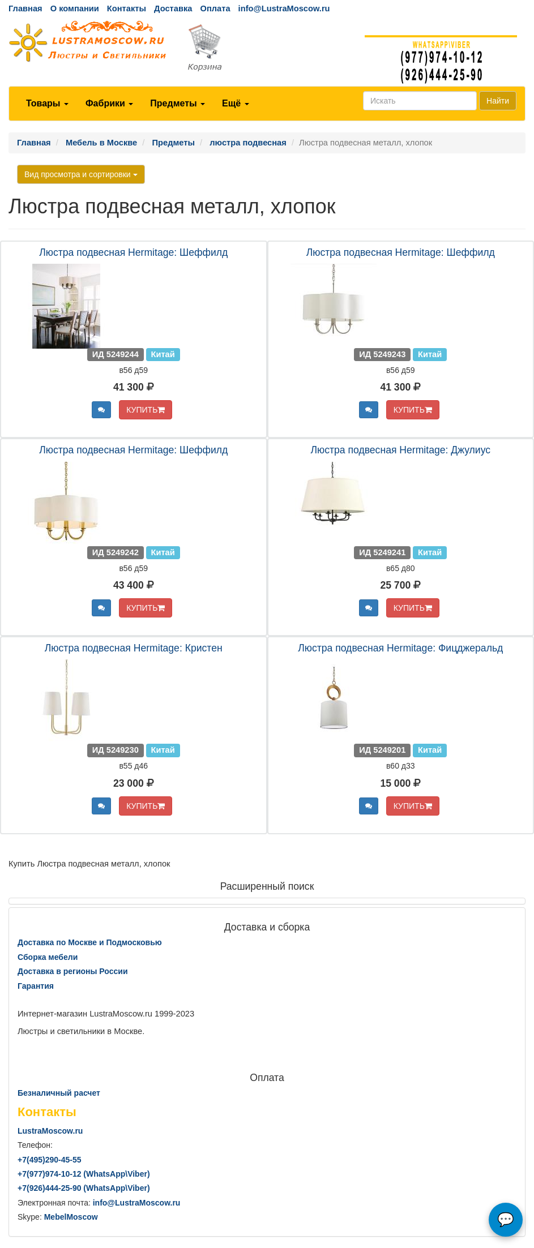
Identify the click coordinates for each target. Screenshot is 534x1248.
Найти (497, 100)
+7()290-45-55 (49, 1159)
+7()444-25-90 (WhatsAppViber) (84, 1188)
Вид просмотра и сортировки (81, 174)
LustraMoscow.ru (50, 1130)
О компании (74, 8)
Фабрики (109, 103)
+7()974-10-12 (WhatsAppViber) (84, 1173)
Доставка (173, 8)
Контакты (126, 8)
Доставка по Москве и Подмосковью (90, 942)
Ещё (235, 103)
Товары (47, 103)
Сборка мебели (48, 957)
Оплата (215, 8)
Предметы (177, 103)
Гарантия (36, 985)
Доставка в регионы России (73, 971)
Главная (25, 8)
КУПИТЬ (145, 409)
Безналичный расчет (59, 1092)
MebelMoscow (71, 1216)
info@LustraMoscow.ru (284, 8)
